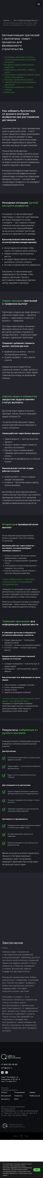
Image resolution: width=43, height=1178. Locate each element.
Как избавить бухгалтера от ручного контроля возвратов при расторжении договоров (20, 59)
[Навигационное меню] (39, 4)
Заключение (9, 92)
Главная (6, 20)
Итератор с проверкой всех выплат (19, 80)
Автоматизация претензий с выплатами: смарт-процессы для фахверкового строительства (20, 24)
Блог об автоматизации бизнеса (26, 20)
